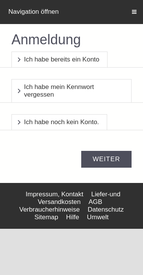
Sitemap (46, 217)
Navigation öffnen (33, 11)
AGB (95, 201)
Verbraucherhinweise (49, 209)
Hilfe (72, 217)
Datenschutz (106, 209)
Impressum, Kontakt (54, 194)
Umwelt (98, 217)
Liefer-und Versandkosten (79, 198)
